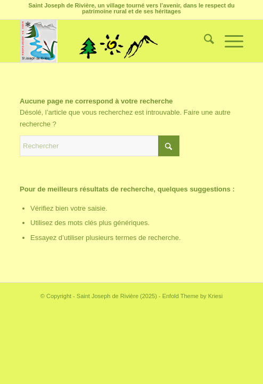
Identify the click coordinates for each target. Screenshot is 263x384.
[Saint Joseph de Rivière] (109, 41)
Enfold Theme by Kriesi (192, 296)
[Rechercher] (203, 41)
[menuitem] (203, 41)
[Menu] (228, 41)
